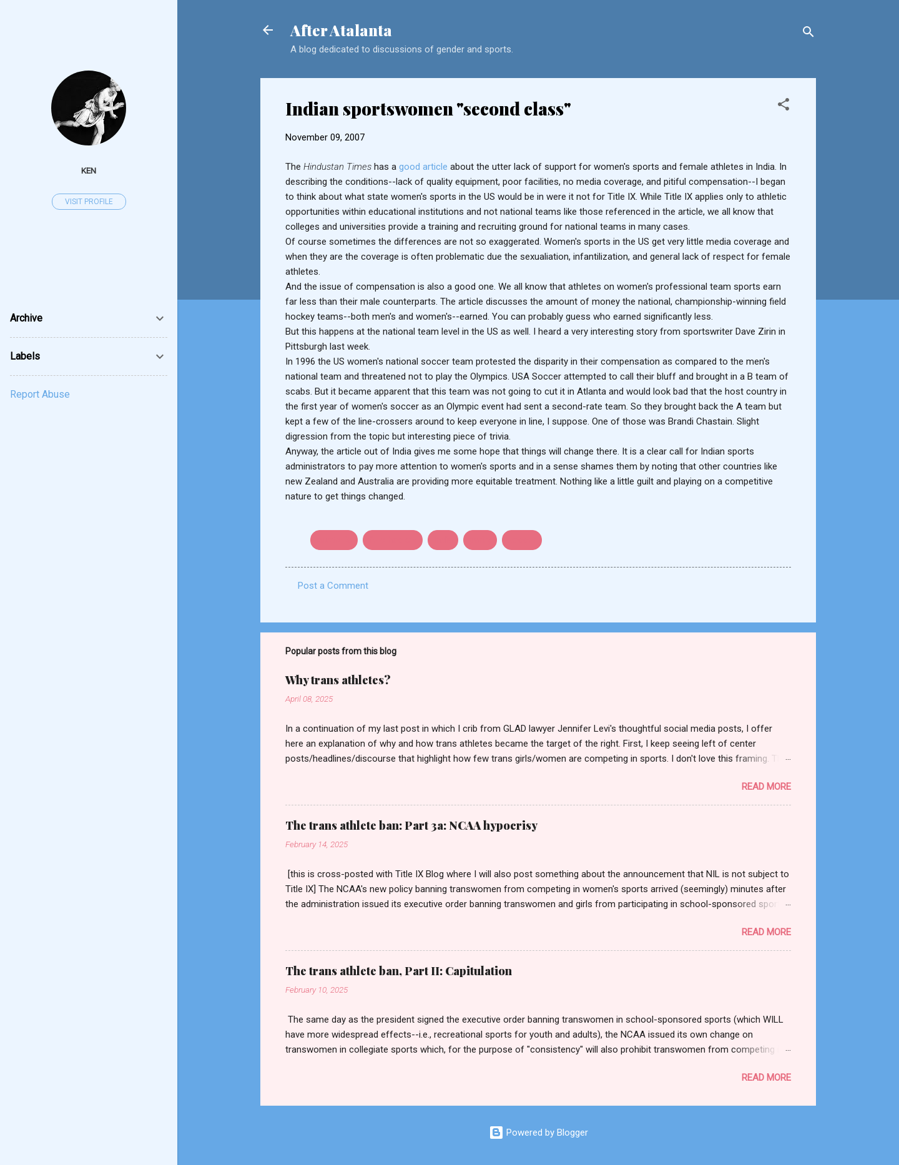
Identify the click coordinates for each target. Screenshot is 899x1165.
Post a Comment (333, 585)
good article (424, 166)
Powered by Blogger (538, 1132)
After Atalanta (341, 30)
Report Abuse (40, 394)
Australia (334, 540)
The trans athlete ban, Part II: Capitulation (398, 970)
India (443, 540)
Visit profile (89, 201)
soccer (522, 540)
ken (88, 170)
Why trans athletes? (338, 679)
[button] (783, 106)
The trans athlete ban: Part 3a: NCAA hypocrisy (411, 825)
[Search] (808, 34)
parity (480, 540)
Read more (766, 786)
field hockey (392, 540)
